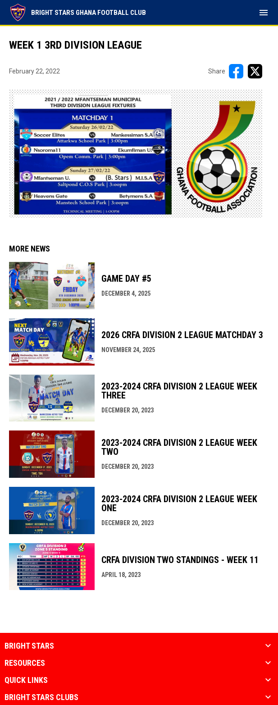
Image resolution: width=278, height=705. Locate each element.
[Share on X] (255, 71)
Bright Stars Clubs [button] (41, 697)
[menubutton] (263, 12)
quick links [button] (26, 680)
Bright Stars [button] (29, 646)
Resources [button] (25, 663)
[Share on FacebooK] (236, 71)
